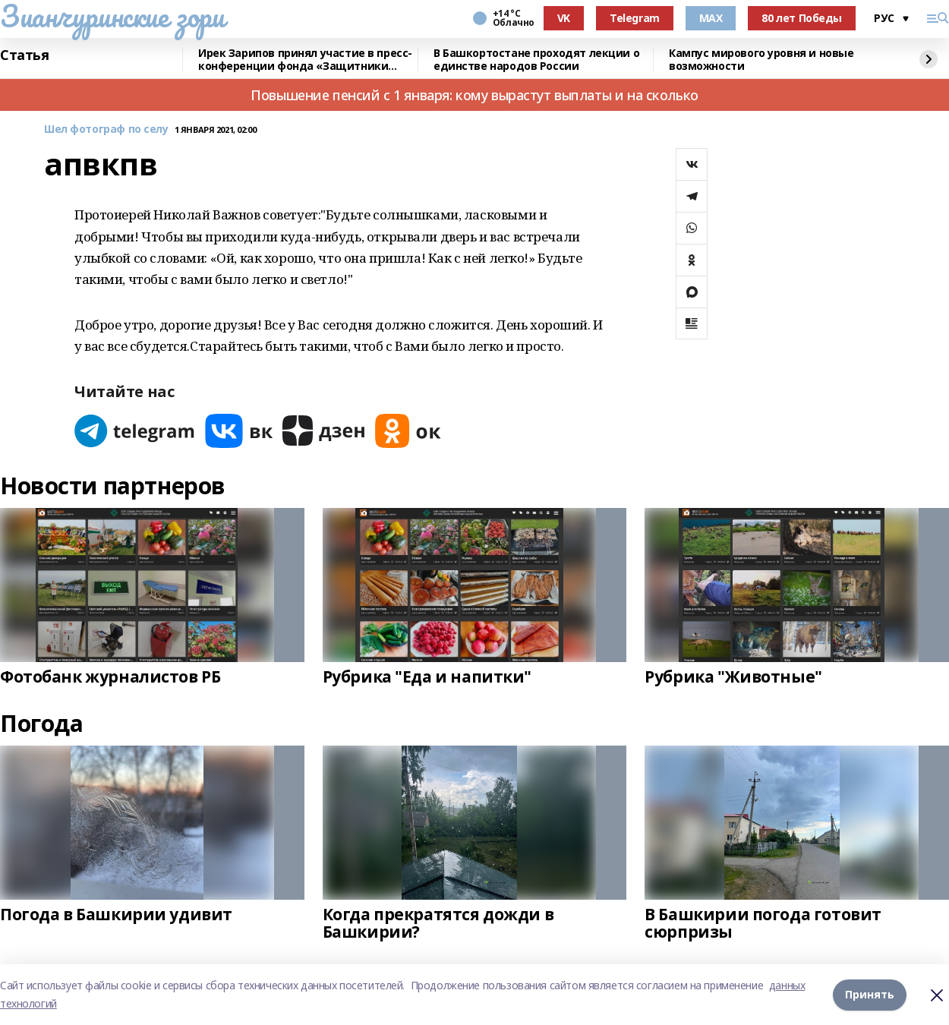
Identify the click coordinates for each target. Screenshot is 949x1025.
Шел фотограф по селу (106, 129)
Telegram (635, 18)
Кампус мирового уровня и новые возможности (761, 59)
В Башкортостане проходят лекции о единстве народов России (536, 59)
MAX (711, 18)
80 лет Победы (801, 18)
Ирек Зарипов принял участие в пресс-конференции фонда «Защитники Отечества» (305, 59)
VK (563, 18)
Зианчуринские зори (112, 16)
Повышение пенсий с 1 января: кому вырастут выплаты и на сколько (474, 95)
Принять (869, 994)
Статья (24, 55)
